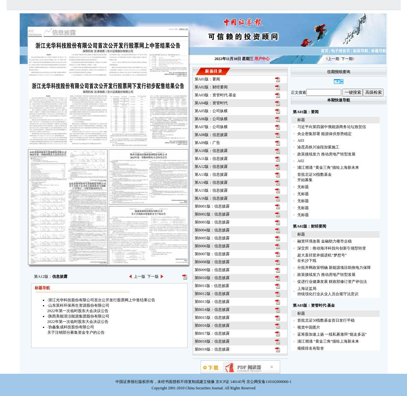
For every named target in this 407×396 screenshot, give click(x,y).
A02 (300, 161)
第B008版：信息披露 (212, 262)
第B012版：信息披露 (212, 293)
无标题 (303, 187)
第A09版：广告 (207, 142)
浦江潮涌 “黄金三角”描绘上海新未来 (328, 167)
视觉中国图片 (308, 327)
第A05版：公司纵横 (211, 111)
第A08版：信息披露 (211, 135)
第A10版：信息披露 (211, 150)
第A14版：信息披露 (211, 182)
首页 (324, 51)
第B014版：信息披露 (212, 309)
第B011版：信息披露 (212, 285)
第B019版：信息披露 (212, 349)
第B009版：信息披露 (212, 270)
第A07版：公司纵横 (211, 127)
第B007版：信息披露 (212, 254)
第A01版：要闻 (207, 79)
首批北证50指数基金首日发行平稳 (326, 320)
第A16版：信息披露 (211, 198)
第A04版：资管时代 (211, 103)
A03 (300, 140)
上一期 (333, 59)
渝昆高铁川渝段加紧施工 (318, 147)
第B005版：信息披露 (212, 238)
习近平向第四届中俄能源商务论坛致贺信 (331, 127)
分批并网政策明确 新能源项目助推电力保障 (334, 267)
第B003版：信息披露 (212, 222)
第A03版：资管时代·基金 (216, 95)
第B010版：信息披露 (212, 278)
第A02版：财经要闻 (211, 87)
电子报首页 (340, 51)
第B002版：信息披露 (212, 214)
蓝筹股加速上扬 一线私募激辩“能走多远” (332, 334)
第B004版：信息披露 (212, 230)
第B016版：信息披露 (212, 325)
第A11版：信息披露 (211, 158)
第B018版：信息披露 (212, 341)
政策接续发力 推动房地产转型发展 (326, 154)
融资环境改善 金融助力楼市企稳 (324, 241)
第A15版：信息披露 (211, 190)
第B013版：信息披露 (212, 301)
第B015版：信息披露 (212, 317)
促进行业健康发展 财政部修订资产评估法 (332, 281)
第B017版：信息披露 (212, 333)
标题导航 (378, 51)
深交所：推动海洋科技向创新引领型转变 (331, 248)
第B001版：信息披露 (212, 206)
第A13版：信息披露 (211, 174)
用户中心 (262, 59)
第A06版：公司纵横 (211, 119)
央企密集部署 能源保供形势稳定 (324, 134)
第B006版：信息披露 (212, 246)
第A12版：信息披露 (211, 166)
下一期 (347, 59)
